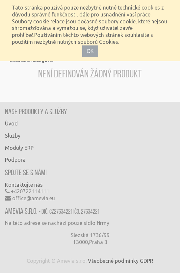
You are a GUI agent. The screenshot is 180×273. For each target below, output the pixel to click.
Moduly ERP (19, 148)
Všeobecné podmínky (113, 261)
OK (90, 51)
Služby (12, 136)
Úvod (11, 123)
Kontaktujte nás (24, 185)
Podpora (15, 160)
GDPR (146, 261)
